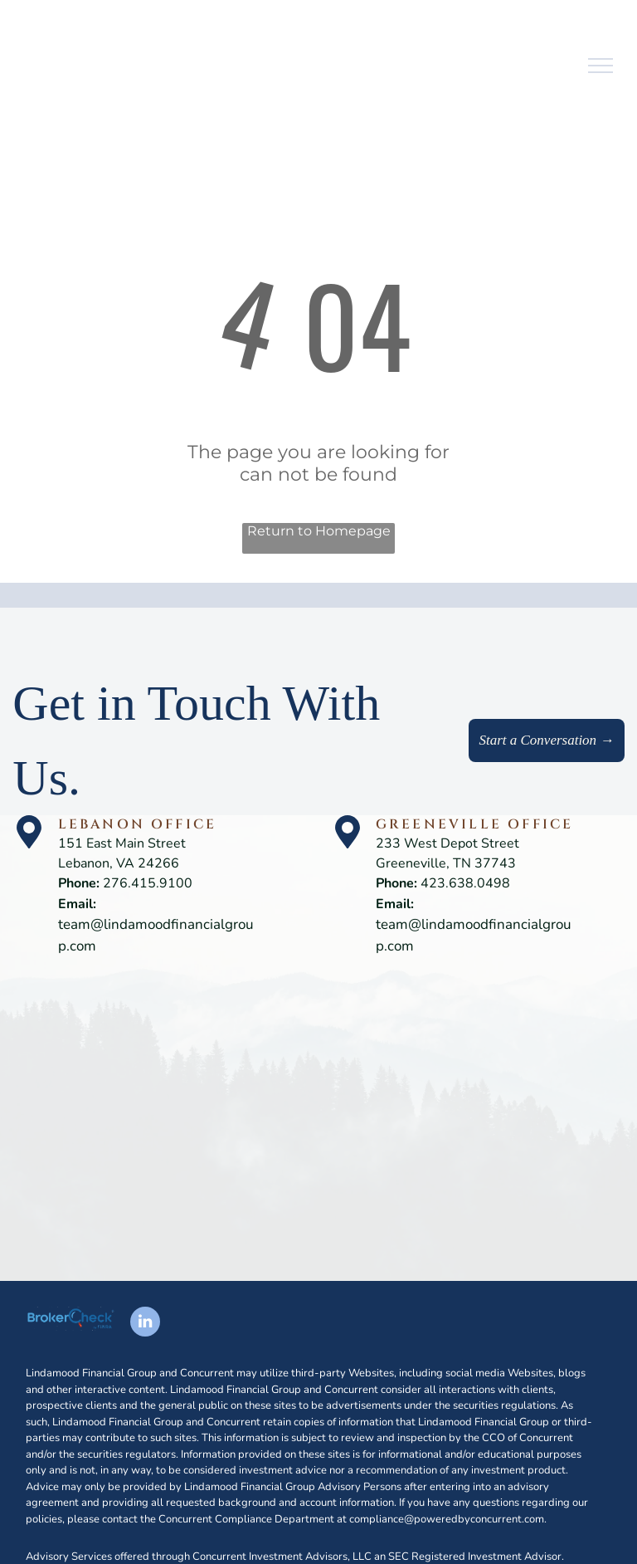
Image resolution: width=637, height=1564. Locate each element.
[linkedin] (145, 1324)
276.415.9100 (147, 883)
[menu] (600, 65)
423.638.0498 (465, 883)
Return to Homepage (319, 531)
